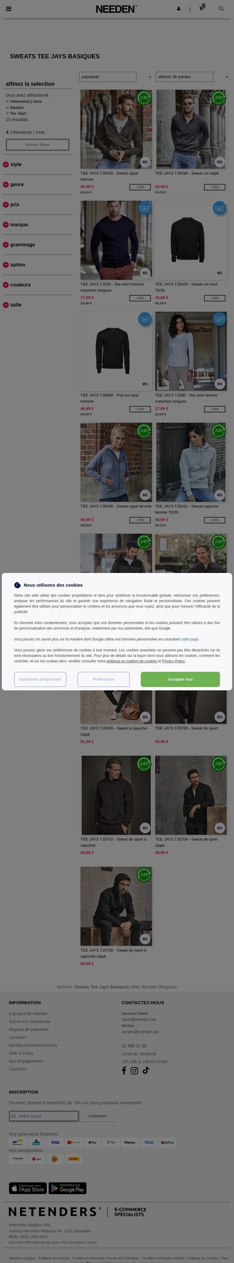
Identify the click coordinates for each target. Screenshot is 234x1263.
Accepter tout (180, 679)
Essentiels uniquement (40, 679)
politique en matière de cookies (132, 661)
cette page (189, 639)
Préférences (104, 679)
